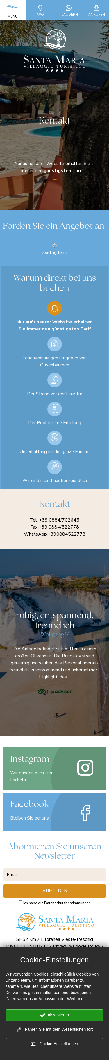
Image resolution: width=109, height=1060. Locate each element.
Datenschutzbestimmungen (67, 903)
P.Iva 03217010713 (27, 946)
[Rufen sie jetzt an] (96, 7)
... (69, 677)
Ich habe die (57, 903)
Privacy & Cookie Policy (76, 946)
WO (40, 10)
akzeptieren (54, 1015)
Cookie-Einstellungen (54, 1044)
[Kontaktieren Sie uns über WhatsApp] (68, 7)
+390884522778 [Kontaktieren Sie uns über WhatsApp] (66, 534)
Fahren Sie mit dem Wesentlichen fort (54, 1029)
